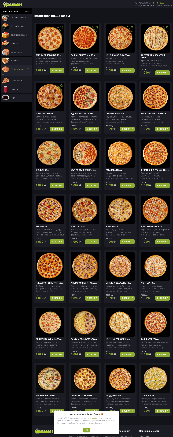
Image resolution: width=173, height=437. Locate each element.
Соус (8, 97)
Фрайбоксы (11, 60)
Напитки (10, 89)
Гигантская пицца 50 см (15, 70)
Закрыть (27, 11)
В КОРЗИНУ (57, 70)
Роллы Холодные (14, 18)
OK (86, 430)
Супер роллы (12, 52)
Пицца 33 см (12, 80)
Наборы (10, 43)
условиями (96, 418)
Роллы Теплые (13, 26)
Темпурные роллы (14, 35)
